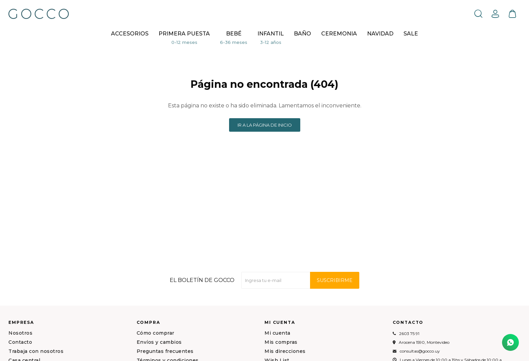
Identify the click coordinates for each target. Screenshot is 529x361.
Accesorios (129, 33)
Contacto (20, 342)
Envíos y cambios (159, 342)
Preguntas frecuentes (165, 351)
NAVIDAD (380, 33)
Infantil (270, 33)
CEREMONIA (339, 33)
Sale (410, 33)
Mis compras (281, 342)
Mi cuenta (277, 333)
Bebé (234, 33)
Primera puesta (184, 33)
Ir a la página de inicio (265, 125)
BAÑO (302, 33)
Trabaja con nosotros (35, 351)
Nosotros (20, 333)
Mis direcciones (285, 351)
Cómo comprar (155, 333)
